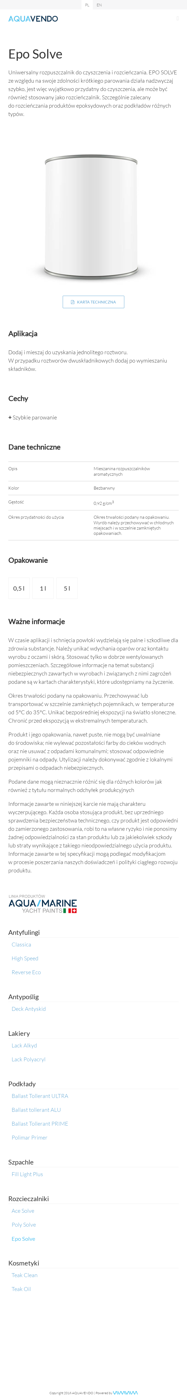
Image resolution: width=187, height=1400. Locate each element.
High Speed (25, 958)
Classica (21, 944)
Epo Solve (23, 1238)
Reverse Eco (26, 972)
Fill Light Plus (27, 1174)
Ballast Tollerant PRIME (40, 1123)
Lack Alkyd (24, 1045)
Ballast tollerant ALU (36, 1109)
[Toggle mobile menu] (178, 18)
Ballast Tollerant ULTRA (40, 1095)
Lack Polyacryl (29, 1059)
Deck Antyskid (29, 1008)
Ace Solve (23, 1210)
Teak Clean (25, 1275)
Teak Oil (21, 1288)
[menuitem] (87, 4)
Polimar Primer (30, 1137)
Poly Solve (24, 1224)
